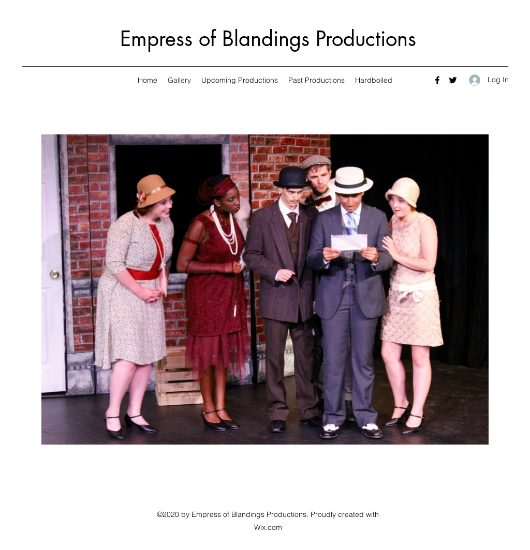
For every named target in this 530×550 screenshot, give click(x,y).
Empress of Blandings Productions (268, 38)
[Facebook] (437, 80)
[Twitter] (453, 80)
